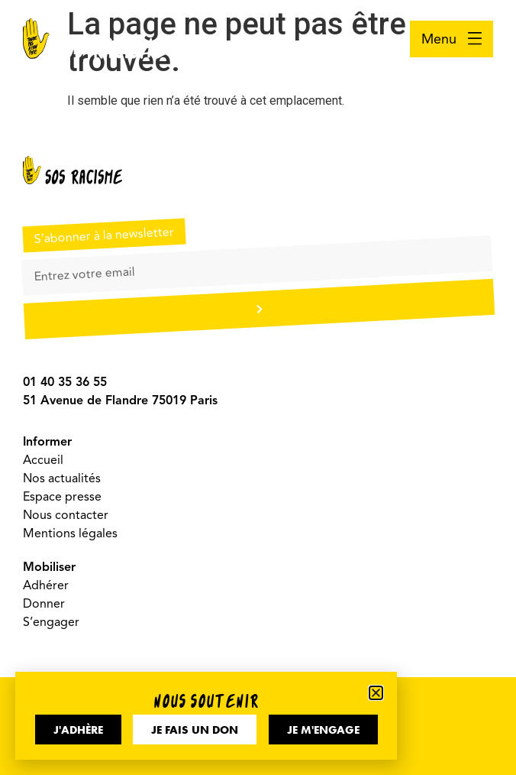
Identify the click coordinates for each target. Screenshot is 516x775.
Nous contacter (65, 515)
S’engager (51, 622)
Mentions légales (70, 533)
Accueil (43, 460)
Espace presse (62, 496)
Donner (44, 603)
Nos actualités (62, 478)
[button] (376, 693)
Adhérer (46, 585)
